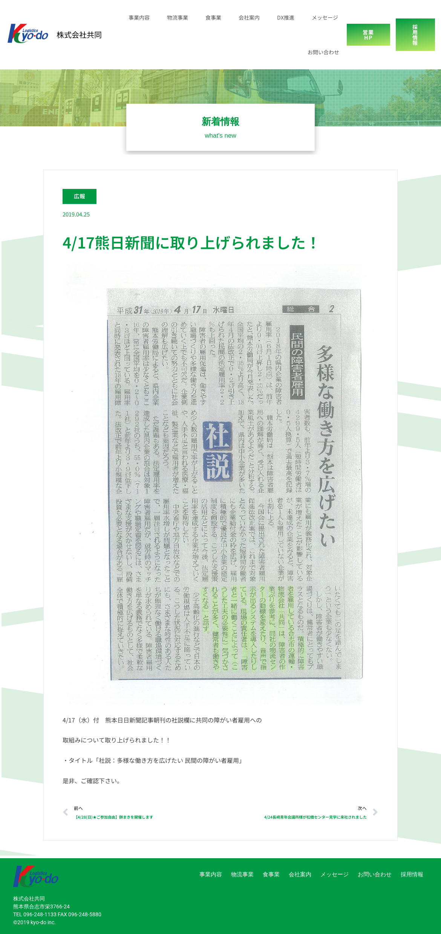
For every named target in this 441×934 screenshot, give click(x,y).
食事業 (213, 17)
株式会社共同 (79, 34)
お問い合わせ (323, 52)
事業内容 (139, 17)
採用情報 (412, 874)
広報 (80, 195)
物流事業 (177, 17)
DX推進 (285, 17)
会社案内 (249, 17)
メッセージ (325, 17)
